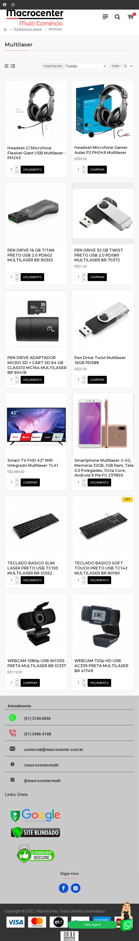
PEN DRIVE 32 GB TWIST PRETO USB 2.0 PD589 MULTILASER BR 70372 (98, 254)
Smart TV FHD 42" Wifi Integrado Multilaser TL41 (32, 460)
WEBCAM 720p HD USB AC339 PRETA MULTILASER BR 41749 (101, 662)
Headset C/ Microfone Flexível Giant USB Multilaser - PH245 (36, 153)
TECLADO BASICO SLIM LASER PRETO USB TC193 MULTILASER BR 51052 (32, 565)
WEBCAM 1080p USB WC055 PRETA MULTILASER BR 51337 (36, 659)
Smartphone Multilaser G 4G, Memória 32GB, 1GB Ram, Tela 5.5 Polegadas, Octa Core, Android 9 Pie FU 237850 (103, 465)
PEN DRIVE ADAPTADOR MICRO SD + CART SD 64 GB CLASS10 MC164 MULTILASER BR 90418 (36, 363)
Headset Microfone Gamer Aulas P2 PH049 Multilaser (101, 150)
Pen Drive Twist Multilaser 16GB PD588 (100, 358)
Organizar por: (53, 66)
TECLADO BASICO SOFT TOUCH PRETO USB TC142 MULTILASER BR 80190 (100, 565)
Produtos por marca (28, 29)
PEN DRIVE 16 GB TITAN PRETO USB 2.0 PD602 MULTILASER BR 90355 (30, 254)
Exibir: (116, 66)
